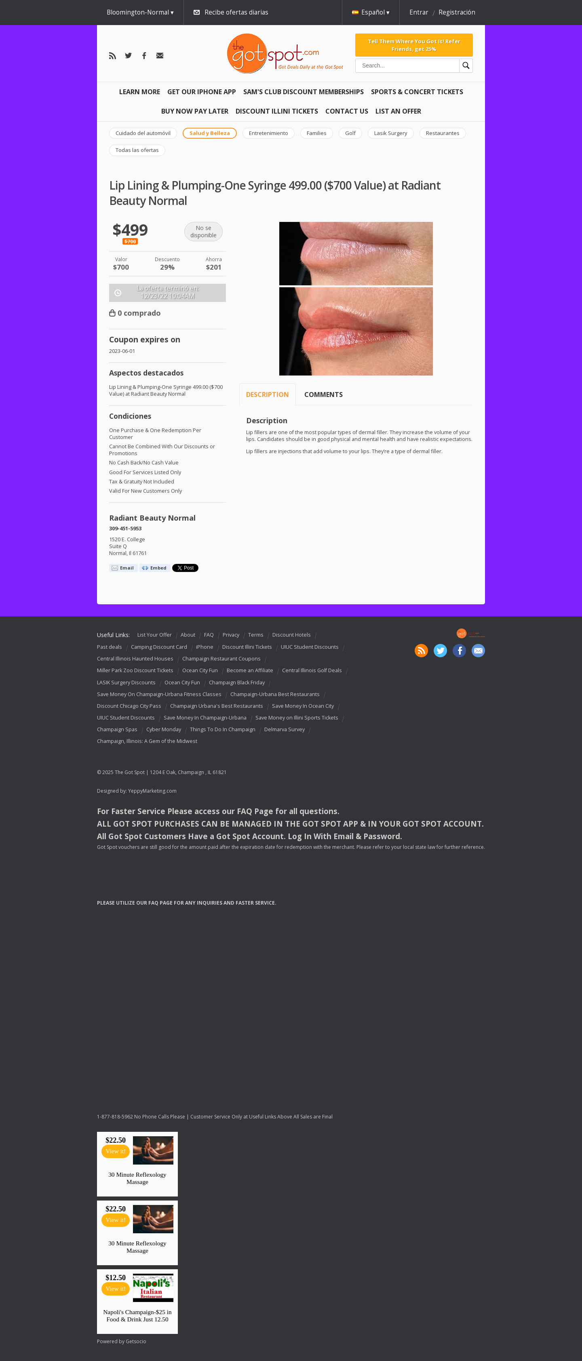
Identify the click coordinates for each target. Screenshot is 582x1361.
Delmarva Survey (284, 729)
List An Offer (398, 111)
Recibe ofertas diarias (236, 12)
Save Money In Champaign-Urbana (205, 717)
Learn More (139, 91)
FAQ (209, 634)
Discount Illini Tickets (277, 111)
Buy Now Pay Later (194, 111)
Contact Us (346, 111)
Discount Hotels (291, 634)
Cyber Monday (163, 729)
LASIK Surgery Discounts (126, 682)
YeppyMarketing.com (152, 790)
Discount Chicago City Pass (129, 706)
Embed (158, 568)
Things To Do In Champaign (222, 729)
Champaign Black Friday (237, 682)
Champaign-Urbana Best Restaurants (275, 694)
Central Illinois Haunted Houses (135, 658)
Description (267, 394)
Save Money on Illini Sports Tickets (296, 717)
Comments (323, 394)
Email (127, 568)
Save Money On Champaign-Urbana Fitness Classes (159, 694)
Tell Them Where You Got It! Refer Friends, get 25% (414, 45)
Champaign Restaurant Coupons (221, 658)
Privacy (231, 634)
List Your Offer (154, 634)
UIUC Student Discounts (310, 647)
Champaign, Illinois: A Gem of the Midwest (147, 741)
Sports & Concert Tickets (417, 91)
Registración (457, 12)
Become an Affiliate (250, 670)
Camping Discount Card (159, 647)
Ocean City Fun (200, 670)
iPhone (204, 647)
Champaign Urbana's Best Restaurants (216, 706)
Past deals (109, 647)
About (188, 634)
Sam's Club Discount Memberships (303, 91)
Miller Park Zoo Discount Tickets (135, 670)
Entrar (418, 12)
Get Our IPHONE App (201, 91)
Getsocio (136, 1341)
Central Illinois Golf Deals (312, 670)
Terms (256, 634)
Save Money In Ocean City (303, 706)
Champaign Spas (117, 729)
